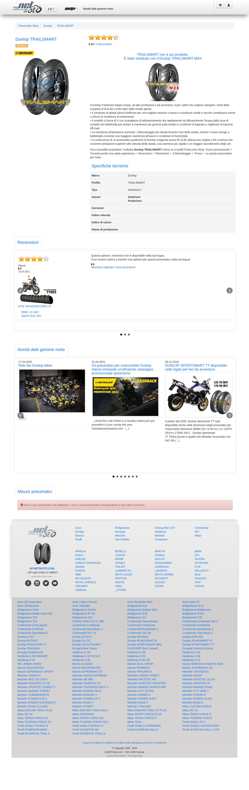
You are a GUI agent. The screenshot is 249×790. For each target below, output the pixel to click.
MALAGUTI (202, 570)
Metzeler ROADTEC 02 (86, 683)
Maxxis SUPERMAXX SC (197, 667)
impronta (88, 742)
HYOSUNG (201, 562)
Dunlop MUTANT (27, 640)
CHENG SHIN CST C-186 (88, 621)
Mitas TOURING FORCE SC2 (90, 721)
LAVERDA (161, 570)
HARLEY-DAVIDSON (88, 562)
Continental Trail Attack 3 (197, 632)
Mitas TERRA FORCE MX (88, 718)
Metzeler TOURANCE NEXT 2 (90, 687)
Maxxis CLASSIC (82, 663)
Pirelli (78, 539)
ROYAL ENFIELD (85, 582)
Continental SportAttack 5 (32, 632)
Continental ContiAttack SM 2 (200, 621)
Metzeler (120, 535)
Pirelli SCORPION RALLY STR (200, 729)
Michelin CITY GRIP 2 (195, 690)
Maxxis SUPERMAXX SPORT (35, 671)
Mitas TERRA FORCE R (142, 718)
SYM (198, 582)
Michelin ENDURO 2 (84, 694)
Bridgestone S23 (82, 617)
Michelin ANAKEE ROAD (197, 687)
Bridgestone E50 (137, 613)
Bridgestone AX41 (28, 609)
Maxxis (79, 535)
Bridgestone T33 (27, 621)
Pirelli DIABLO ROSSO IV (87, 725)
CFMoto (160, 555)
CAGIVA (120, 555)
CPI (197, 555)
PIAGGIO (200, 578)
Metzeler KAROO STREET (143, 675)
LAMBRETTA (123, 570)
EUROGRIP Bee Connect (142, 648)
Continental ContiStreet (196, 625)
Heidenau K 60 (191, 652)
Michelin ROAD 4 (82, 702)
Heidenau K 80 (81, 660)
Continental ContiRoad (86, 625)
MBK (78, 574)
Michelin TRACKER (139, 706)
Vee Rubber (122, 539)
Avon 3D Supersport (29, 601)
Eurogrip (120, 531)
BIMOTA (160, 551)
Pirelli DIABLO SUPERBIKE (144, 725)
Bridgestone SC (136, 617)
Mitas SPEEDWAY (83, 714)
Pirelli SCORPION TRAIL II (33, 733)
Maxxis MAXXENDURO (86, 667)
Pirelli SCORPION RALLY (142, 729)
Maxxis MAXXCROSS (30, 667)
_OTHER (120, 589)
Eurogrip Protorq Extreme (197, 648)
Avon (78, 527)
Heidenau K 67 (26, 660)
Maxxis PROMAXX (138, 667)
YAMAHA (80, 589)
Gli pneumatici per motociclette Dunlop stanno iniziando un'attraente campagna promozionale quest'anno (122, 369)
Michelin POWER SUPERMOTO (36, 702)
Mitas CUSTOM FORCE (197, 706)
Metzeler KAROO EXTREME (89, 675)
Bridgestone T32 (192, 617)
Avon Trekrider (81, 605)
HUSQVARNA (163, 562)
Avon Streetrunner (28, 605)
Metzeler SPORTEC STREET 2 (36, 687)
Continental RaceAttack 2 (87, 629)
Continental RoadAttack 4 (142, 629)
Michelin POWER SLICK (197, 698)
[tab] (28, 243)
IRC (197, 531)
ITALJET (120, 566)
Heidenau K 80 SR (138, 660)
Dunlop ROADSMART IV (197, 640)
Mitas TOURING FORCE (197, 718)
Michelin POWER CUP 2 (32, 698)
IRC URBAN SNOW (29, 663)
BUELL (79, 555)
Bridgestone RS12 (193, 613)
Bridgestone (122, 527)
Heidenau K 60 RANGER (32, 656)
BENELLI (120, 551)
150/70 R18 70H (31, 316)
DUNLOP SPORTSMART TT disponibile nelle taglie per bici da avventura (196, 367)
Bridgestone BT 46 (83, 613)
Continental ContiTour (30, 629)
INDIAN (79, 566)
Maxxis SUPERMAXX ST (87, 671)
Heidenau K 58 (136, 652)
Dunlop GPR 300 (192, 636)
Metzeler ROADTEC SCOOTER (146, 683)
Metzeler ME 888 (82, 679)
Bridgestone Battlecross (196, 609)
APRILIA (80, 551)
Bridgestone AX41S (84, 609)
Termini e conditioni (155, 742)
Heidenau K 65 (136, 656)
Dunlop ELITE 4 (81, 636)
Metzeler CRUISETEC (195, 671)
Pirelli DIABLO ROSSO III (32, 725)
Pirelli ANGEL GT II (193, 721)
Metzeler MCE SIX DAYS (32, 679)
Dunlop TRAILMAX (28, 648)
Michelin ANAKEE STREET (33, 690)
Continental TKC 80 (139, 632)
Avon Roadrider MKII (139, 601)
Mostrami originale (102, 267)
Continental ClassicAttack (142, 621)
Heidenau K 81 (191, 660)
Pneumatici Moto (28, 25)
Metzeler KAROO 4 (29, 675)
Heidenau (161, 531)
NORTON (121, 578)
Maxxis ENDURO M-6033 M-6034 (202, 663)
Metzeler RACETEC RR (141, 679)
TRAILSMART (65, 25)
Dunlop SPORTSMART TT (198, 644)
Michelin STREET (83, 706)
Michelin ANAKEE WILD (86, 690)
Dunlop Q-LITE (81, 640)
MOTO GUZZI (123, 574)
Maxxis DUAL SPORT (140, 663)
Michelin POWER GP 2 (86, 698)
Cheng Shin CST (165, 527)
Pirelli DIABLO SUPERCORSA (200, 725)
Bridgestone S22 (27, 617)
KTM (198, 566)
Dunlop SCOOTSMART (86, 644)
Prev (20, 291)
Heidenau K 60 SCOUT (86, 656)
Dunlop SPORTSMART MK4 (144, 644)
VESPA (159, 586)
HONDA (120, 562)
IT (51, 8)
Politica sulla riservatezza (130, 742)
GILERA (200, 559)
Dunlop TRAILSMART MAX (180, 58)
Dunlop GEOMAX (138, 636)
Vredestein (161, 539)
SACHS (119, 582)
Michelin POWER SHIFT (142, 698)
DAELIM (80, 559)
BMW (198, 551)
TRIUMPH (81, 586)
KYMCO (80, 570)
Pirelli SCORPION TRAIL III (88, 733)
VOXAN (199, 586)
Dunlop (47, 25)
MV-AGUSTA (83, 578)
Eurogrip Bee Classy (84, 648)
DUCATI (160, 559)
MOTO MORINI (164, 574)
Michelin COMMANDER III (33, 694)
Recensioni (104, 44)
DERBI (119, 559)
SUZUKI (160, 582)
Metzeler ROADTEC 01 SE (33, 683)
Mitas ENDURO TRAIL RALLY (90, 710)
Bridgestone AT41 (193, 605)
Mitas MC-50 (25, 714)
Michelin (160, 535)
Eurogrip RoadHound (30, 652)
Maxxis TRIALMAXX (139, 671)
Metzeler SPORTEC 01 (196, 683)
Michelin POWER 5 (139, 694)
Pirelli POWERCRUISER (32, 729)
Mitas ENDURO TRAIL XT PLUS (147, 710)
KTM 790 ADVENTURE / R (34, 306)
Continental (201, 527)
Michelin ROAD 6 (192, 702)
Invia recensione (125, 267)
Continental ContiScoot (141, 625)
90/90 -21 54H (29, 312)
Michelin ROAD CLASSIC (32, 706)
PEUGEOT (161, 578)
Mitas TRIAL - (135, 721)
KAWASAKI (162, 566)
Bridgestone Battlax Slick (142, 609)
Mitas (198, 535)
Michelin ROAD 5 (137, 702)
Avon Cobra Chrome (84, 601)
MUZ (198, 574)
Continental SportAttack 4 (197, 629)
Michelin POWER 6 (194, 694)
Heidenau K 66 (191, 656)
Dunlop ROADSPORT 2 (31, 644)
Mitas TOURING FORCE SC (34, 721)
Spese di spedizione (105, 742)
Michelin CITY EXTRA (140, 690)
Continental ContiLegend (32, 625)
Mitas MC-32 (190, 710)
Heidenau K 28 (81, 652)
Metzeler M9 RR (192, 675)
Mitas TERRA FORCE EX (32, 718)
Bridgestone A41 (137, 605)
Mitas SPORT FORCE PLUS (144, 714)
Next (229, 291)
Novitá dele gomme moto (98, 8)
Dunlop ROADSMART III (142, 640)
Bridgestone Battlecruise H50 (34, 613)
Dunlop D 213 (25, 636)
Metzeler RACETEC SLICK (198, 679)
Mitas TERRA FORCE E (196, 714)
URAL (118, 586)
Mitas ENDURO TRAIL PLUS (34, 710)
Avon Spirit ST (191, 601)
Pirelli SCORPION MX (85, 729)
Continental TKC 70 (84, 632)
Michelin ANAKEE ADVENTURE (146, 687)
